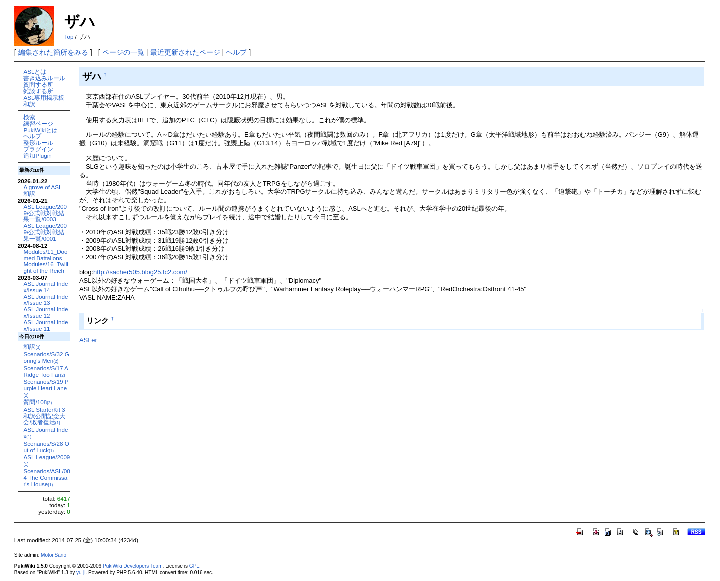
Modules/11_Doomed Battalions (46, 255)
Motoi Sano (53, 555)
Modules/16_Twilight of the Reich (46, 267)
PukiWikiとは (41, 130)
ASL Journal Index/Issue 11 (46, 325)
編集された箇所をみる (53, 52)
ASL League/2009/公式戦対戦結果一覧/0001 (45, 232)
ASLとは (35, 71)
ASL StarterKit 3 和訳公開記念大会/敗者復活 (45, 416)
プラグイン (39, 149)
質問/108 (38, 402)
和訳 (30, 104)
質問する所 (39, 85)
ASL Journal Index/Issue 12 (46, 312)
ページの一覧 (123, 52)
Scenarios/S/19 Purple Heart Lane (46, 388)
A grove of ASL (43, 187)
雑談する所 (39, 91)
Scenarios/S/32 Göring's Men (46, 357)
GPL (195, 566)
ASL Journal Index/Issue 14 (46, 287)
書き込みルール (45, 78)
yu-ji (81, 573)
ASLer (89, 340)
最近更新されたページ (185, 52)
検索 (30, 117)
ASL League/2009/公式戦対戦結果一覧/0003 (45, 213)
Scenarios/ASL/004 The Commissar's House (47, 478)
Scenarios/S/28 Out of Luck (46, 447)
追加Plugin (38, 155)
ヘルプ (236, 52)
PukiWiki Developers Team (133, 566)
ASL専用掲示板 (44, 97)
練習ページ (39, 123)
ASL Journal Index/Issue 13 (46, 300)
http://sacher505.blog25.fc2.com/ (141, 272)
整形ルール (39, 143)
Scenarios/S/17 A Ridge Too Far (46, 371)
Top (69, 37)
